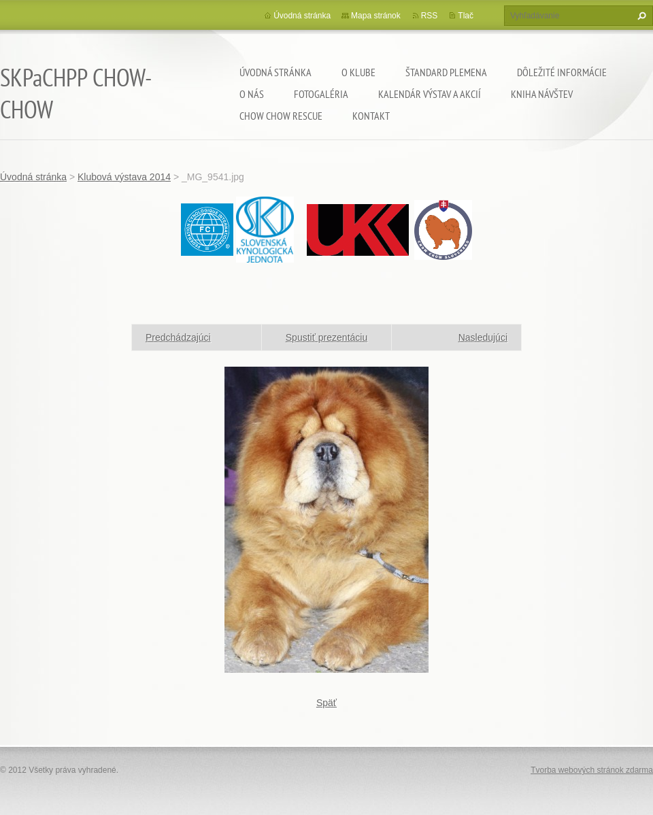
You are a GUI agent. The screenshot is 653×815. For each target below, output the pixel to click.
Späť (326, 702)
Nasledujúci (482, 337)
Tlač (465, 15)
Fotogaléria (321, 94)
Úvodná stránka (275, 72)
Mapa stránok (376, 15)
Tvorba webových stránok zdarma (592, 770)
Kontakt (371, 115)
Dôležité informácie (562, 72)
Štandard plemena (446, 72)
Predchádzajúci (178, 337)
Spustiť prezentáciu (326, 337)
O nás (251, 94)
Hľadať (640, 15)
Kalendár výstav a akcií (429, 94)
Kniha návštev (542, 94)
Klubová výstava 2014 (124, 176)
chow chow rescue (280, 115)
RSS (429, 15)
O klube (358, 72)
